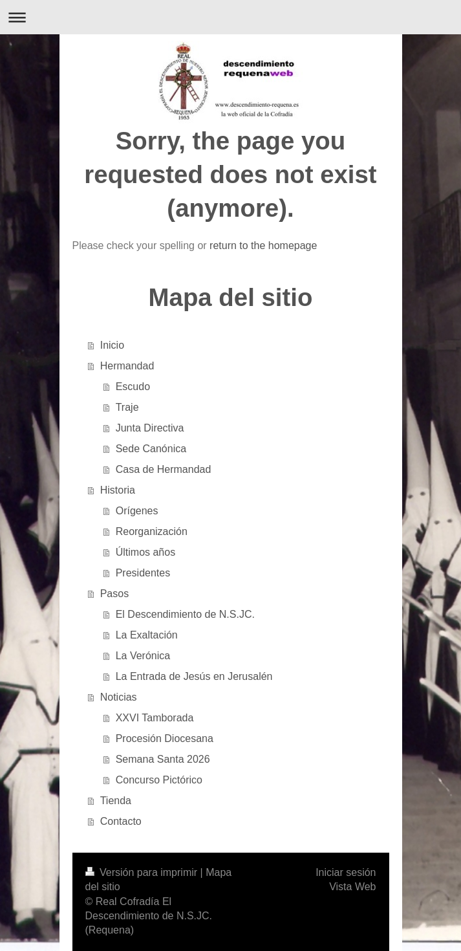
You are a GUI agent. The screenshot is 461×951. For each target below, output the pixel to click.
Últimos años (145, 552)
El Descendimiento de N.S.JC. (185, 614)
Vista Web (352, 886)
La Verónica (143, 655)
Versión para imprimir (142, 872)
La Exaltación (147, 634)
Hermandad (127, 365)
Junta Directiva (150, 427)
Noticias (118, 697)
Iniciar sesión (346, 872)
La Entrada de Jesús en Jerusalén (194, 676)
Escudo (133, 386)
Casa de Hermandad (163, 469)
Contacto (121, 821)
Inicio (112, 345)
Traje (127, 407)
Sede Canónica (151, 448)
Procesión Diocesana (164, 738)
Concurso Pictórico (159, 779)
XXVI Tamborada (155, 717)
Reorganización (152, 531)
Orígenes (137, 510)
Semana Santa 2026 (163, 759)
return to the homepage (263, 245)
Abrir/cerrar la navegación (230, 17)
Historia (117, 490)
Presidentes (143, 572)
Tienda (115, 800)
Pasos (114, 593)
